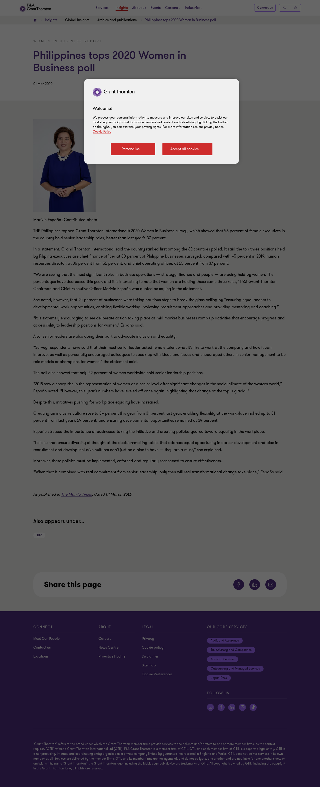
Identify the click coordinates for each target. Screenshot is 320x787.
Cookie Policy (102, 131)
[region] (161, 121)
